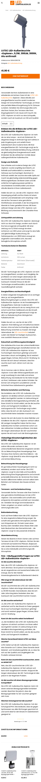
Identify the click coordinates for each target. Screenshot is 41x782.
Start (7, 10)
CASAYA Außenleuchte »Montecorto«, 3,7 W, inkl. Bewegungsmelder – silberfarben (29, 773)
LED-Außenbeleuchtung (29, 10)
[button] (2, 2)
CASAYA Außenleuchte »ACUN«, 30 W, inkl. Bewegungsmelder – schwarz (8, 773)
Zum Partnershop (20, 76)
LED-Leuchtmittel (21, 332)
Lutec (26, 736)
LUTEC (32, 95)
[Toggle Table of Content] (10, 123)
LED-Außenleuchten (15, 10)
